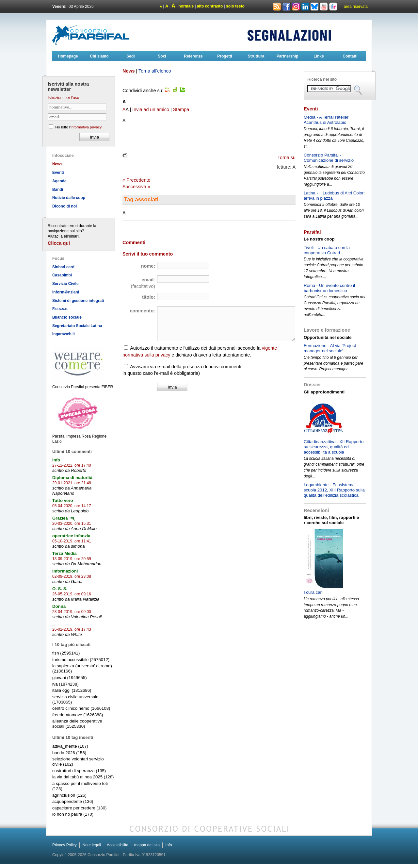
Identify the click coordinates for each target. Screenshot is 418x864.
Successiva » (136, 186)
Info (169, 845)
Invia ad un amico (150, 109)
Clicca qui (59, 243)
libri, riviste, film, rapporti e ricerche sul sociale (331, 520)
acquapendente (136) (72, 801)
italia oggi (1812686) (71, 690)
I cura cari (313, 592)
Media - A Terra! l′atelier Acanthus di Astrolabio (326, 120)
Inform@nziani (65, 292)
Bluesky (315, 6)
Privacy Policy (64, 845)
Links (319, 56)
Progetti (224, 56)
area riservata (356, 6)
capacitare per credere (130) (79, 808)
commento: (142, 310)
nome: (148, 266)
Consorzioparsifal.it (91, 35)
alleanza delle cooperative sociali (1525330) (77, 724)
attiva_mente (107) (70, 746)
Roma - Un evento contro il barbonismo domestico (329, 288)
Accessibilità (117, 845)
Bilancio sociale (67, 317)
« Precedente (136, 180)
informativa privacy (86, 127)
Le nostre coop (319, 239)
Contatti (350, 56)
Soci (162, 56)
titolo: (148, 297)
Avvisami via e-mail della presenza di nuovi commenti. (186, 366)
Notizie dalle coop (68, 197)
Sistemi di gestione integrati (78, 300)
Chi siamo (99, 56)
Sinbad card (63, 267)
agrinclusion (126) (69, 795)
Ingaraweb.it (63, 334)
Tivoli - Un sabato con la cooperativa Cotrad (327, 250)
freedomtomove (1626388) (77, 714)
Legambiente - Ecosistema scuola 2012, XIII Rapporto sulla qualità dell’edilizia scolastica (334, 490)
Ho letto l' (78, 127)
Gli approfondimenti (324, 392)
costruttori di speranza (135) (79, 770)
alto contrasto (210, 6)
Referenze (193, 56)
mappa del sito (147, 845)
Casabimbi (62, 275)
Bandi (57, 189)
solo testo (235, 6)
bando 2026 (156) (69, 752)
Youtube (323, 7)
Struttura (256, 56)
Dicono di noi (64, 206)
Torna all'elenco (154, 71)
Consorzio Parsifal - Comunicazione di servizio (329, 158)
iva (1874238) (65, 684)
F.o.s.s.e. (60, 309)
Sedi (130, 56)
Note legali (91, 845)
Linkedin (305, 7)
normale (186, 6)
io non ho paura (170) (72, 814)
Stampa (181, 109)
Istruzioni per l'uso (63, 97)
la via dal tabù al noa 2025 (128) (83, 776)
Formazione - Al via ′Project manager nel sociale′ (330, 348)
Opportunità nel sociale (328, 337)
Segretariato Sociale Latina (77, 326)
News (57, 164)
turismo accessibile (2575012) (80, 659)
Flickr (333, 7)
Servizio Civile (65, 283)
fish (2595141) (66, 653)
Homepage (68, 56)
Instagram (296, 7)
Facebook (286, 7)
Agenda (59, 181)
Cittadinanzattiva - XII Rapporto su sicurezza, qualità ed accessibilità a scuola (333, 447)
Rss (277, 7)
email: (143, 283)
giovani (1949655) (69, 677)
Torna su (287, 157)
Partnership (287, 56)
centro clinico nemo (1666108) (81, 708)
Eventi (58, 172)
